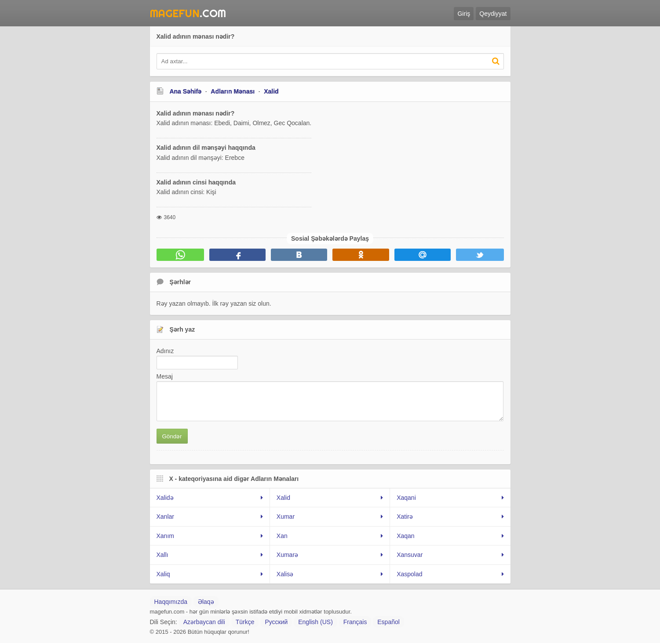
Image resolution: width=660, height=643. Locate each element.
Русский (276, 621)
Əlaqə (206, 601)
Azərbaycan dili (204, 621)
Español (388, 621)
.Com (188, 13)
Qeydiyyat (493, 13)
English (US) (315, 621)
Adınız (165, 350)
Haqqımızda (170, 601)
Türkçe (245, 621)
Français (355, 621)
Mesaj (165, 376)
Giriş (463, 13)
